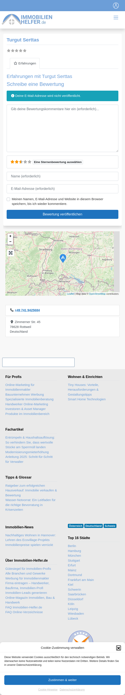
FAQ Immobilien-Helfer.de (23, 607)
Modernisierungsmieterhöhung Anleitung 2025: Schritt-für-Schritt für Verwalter (29, 456)
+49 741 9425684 (27, 310)
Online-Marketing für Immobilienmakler (19, 387)
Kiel (70, 584)
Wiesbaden (76, 613)
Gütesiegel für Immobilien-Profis (28, 568)
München (74, 555)
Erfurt (72, 565)
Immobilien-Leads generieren (26, 592)
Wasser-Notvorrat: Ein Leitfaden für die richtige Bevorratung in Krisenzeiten (30, 504)
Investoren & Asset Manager (25, 409)
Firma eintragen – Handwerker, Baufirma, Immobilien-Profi (27, 585)
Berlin (72, 546)
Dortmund (75, 575)
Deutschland (93, 525)
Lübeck (73, 618)
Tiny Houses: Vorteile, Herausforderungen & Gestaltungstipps (83, 389)
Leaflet (70, 294)
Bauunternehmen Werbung (24, 394)
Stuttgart (74, 560)
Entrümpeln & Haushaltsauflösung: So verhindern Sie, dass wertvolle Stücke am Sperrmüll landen (30, 442)
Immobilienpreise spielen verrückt (29, 545)
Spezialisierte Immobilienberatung (29, 399)
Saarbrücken (77, 594)
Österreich (75, 525)
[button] (118, 651)
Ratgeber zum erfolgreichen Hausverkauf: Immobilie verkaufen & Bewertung (31, 490)
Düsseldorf (75, 599)
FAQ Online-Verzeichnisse (24, 612)
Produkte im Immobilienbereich (27, 414)
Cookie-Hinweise (48, 693)
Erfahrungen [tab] (24, 63)
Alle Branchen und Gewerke (25, 573)
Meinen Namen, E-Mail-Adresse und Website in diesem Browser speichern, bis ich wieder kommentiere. (57, 201)
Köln (71, 604)
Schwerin (74, 589)
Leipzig (73, 609)
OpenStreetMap (97, 294)
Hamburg (74, 551)
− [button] (10, 241)
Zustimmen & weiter (62, 683)
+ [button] (10, 236)
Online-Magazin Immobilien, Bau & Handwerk (30, 600)
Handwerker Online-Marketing (26, 404)
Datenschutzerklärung (72, 693)
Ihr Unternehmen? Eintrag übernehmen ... (38, 362)
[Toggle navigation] (116, 5)
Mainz (72, 570)
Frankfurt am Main (81, 580)
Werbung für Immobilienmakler (27, 578)
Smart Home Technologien (87, 399)
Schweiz (110, 525)
